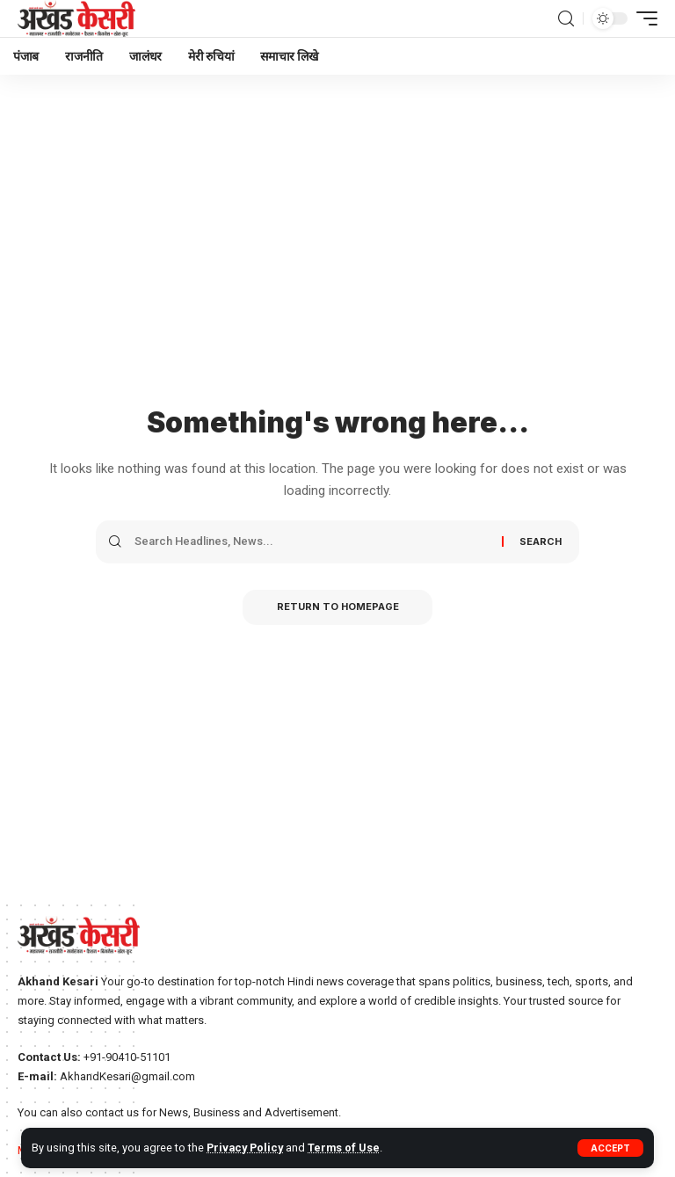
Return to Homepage (338, 607)
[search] (566, 19)
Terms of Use (345, 1147)
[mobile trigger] (642, 18)
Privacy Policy (246, 1147)
